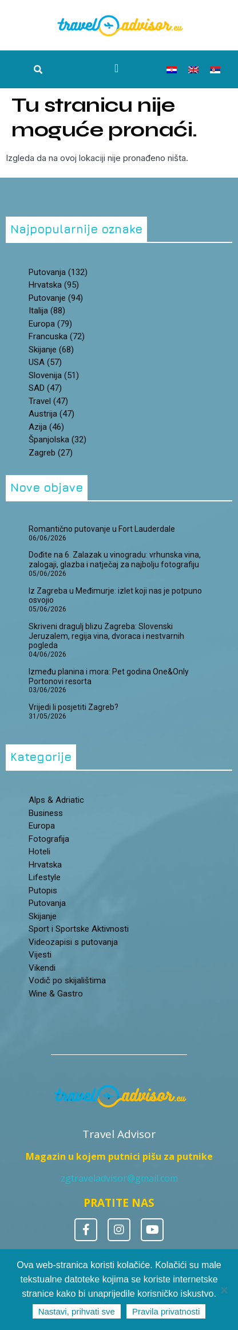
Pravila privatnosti (166, 1311)
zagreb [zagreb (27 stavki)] (51, 453)
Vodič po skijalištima (67, 980)
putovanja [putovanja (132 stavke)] (58, 272)
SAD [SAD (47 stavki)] (45, 388)
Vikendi (42, 968)
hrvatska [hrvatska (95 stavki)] (54, 285)
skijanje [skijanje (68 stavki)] (51, 349)
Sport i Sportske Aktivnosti (79, 929)
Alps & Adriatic (56, 800)
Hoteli (39, 851)
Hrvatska (45, 865)
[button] (38, 70)
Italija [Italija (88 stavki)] (47, 310)
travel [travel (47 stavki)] (48, 401)
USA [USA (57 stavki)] (45, 362)
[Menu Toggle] (116, 68)
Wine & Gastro (56, 993)
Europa (42, 826)
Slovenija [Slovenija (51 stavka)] (54, 375)
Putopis (43, 890)
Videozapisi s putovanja (73, 942)
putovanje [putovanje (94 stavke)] (56, 298)
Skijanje (43, 916)
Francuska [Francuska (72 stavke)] (57, 336)
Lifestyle (45, 877)
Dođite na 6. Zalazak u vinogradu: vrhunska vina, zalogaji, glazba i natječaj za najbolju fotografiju (116, 559)
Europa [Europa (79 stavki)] (50, 324)
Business (46, 813)
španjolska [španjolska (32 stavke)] (57, 439)
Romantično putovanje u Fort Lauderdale (102, 528)
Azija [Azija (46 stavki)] (46, 427)
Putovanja (47, 903)
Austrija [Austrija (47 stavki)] (51, 414)
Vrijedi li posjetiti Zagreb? (73, 707)
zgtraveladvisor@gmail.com (119, 1178)
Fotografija (49, 839)
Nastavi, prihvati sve (76, 1311)
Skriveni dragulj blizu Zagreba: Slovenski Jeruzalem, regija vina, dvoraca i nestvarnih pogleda (106, 636)
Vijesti (40, 955)
